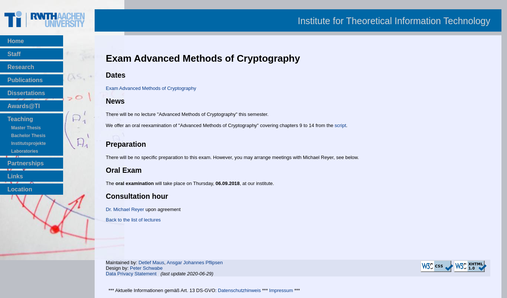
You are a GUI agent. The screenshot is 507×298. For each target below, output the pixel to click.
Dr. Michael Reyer (125, 209)
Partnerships (25, 163)
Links (15, 176)
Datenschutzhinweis (239, 290)
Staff (14, 54)
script (340, 125)
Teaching (20, 119)
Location (19, 189)
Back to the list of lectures (133, 220)
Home (15, 41)
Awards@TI (23, 106)
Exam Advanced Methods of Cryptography (151, 88)
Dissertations (26, 93)
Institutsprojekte (28, 143)
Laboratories (24, 151)
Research (20, 67)
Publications (25, 80)
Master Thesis (26, 127)
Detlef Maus (151, 262)
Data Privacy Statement (131, 273)
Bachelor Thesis (28, 135)
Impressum (281, 290)
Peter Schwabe (146, 268)
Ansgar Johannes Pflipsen (195, 262)
